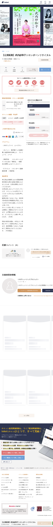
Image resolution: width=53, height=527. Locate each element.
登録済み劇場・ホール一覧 (25, 494)
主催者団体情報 (44, 60)
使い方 (3, 484)
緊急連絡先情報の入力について (26, 90)
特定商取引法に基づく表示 (42, 487)
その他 (7, 51)
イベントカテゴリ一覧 (6, 480)
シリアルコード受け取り (7, 493)
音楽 (3, 51)
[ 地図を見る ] (7, 61)
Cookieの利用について (41, 482)
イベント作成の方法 (23, 480)
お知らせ (38, 492)
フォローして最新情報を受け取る (29, 290)
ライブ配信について (23, 487)
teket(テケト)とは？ (23, 477)
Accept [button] (47, 518)
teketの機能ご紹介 (23, 484)
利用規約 (38, 477)
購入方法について (19, 132)
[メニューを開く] (49, 2)
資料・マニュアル (23, 492)
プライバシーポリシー (41, 480)
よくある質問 (4, 487)
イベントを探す (5, 477)
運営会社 (38, 489)
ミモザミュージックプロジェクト (28, 279)
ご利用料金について (23, 482)
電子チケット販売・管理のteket (7, 468)
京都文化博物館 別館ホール (20, 524)
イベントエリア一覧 (6, 482)
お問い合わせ (39, 494)
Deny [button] (39, 518)
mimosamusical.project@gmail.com (43, 295)
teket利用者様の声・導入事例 (26, 489)
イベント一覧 (19, 468)
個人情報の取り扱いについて (43, 484)
